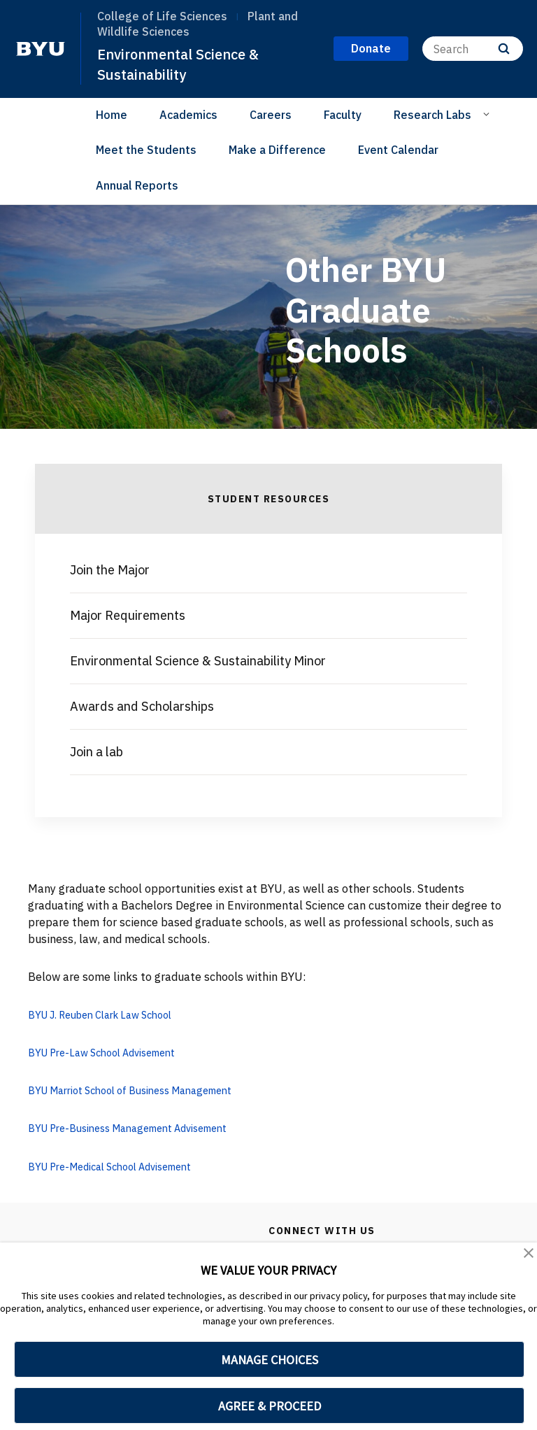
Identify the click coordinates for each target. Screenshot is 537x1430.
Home (111, 115)
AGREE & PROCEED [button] (269, 1406)
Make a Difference (277, 150)
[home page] (40, 49)
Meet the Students (146, 150)
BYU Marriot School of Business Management (145, 1090)
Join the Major (110, 570)
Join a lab (96, 752)
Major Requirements (127, 615)
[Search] (472, 48)
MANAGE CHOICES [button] (269, 1360)
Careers (271, 115)
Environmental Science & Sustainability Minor (198, 661)
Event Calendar (398, 150)
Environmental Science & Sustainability (184, 64)
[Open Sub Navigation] (488, 114)
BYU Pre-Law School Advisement (112, 1052)
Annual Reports (137, 185)
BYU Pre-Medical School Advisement (122, 1166)
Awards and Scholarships (142, 706)
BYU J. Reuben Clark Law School (111, 1014)
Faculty (342, 115)
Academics (188, 115)
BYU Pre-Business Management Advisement (142, 1128)
